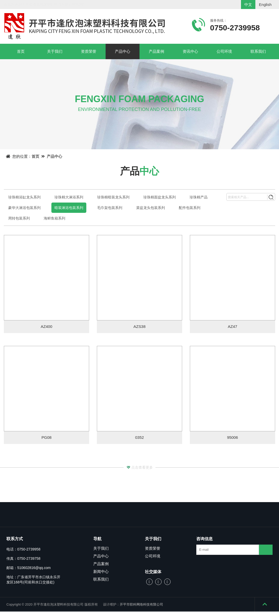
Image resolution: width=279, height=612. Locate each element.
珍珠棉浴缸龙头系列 (24, 197)
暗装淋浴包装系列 (68, 208)
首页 (21, 51)
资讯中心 (190, 51)
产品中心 (122, 51)
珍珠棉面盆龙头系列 (159, 197)
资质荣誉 (88, 51)
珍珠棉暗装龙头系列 (113, 197)
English (265, 4)
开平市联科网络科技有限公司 (141, 605)
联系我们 (258, 51)
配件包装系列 (189, 208)
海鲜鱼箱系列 (54, 218)
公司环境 (224, 51)
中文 (248, 4)
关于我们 (54, 51)
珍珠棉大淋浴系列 (68, 197)
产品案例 (156, 51)
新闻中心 (101, 572)
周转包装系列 (19, 218)
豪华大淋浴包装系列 (24, 208)
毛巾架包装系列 (109, 208)
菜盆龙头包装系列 (150, 208)
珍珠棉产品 (199, 197)
